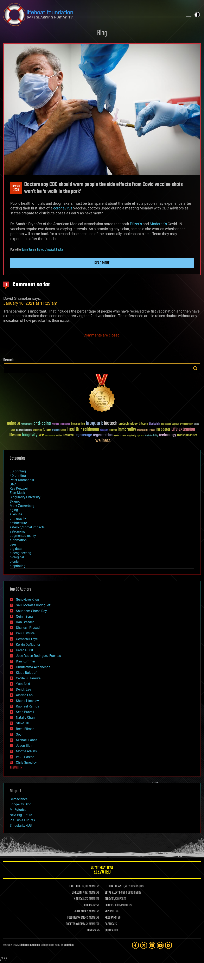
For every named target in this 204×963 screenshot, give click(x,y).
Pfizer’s (136, 224)
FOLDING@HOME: (76, 917)
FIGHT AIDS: (80, 911)
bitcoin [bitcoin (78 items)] (143, 424)
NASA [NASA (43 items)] (41, 435)
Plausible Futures (22, 820)
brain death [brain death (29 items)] (166, 424)
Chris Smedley (26, 762)
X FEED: (78, 899)
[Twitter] (143, 945)
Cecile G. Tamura (28, 678)
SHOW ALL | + (16, 768)
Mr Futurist (18, 810)
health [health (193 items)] (73, 429)
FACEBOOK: (75, 886)
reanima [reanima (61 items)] (68, 435)
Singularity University (25, 497)
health (59, 249)
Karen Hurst (24, 650)
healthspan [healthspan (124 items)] (90, 429)
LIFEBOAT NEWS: (113, 886)
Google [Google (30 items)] (63, 430)
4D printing (18, 476)
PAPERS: (109, 924)
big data (16, 549)
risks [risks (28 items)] (124, 435)
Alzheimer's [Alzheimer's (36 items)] (26, 424)
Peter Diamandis (22, 480)
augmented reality (23, 536)
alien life (16, 514)
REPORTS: (110, 911)
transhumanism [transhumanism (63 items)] (187, 435)
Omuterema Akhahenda (33, 667)
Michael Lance (26, 740)
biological (17, 557)
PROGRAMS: (111, 917)
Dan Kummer (25, 661)
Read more (102, 263)
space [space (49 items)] (140, 435)
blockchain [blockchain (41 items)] (154, 424)
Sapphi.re (69, 945)
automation (18, 540)
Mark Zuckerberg (22, 506)
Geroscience (18, 799)
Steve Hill (23, 723)
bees (13, 544)
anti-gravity (18, 519)
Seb (18, 734)
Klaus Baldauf (26, 673)
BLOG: (108, 899)
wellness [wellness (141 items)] (102, 440)
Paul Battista (25, 633)
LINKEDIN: (77, 892)
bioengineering (20, 553)
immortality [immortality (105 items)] (127, 429)
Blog (102, 33)
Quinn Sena (27, 249)
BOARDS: (109, 905)
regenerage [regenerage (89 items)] (83, 435)
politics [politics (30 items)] (59, 435)
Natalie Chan (25, 717)
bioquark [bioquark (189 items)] (94, 423)
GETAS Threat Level (102, 870)
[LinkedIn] (152, 945)
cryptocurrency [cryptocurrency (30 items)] (186, 424)
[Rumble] (168, 945)
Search (195, 368)
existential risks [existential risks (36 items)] (24, 430)
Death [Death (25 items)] (13, 430)
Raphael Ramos (27, 706)
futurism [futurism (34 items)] (55, 430)
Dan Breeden (25, 622)
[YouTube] (160, 945)
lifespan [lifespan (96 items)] (15, 435)
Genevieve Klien (27, 600)
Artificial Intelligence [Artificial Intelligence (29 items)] (61, 424)
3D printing (18, 471)
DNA (13, 484)
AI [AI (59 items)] (18, 424)
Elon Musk (17, 493)
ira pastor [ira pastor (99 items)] (163, 429)
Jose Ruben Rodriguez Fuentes (38, 656)
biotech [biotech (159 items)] (110, 423)
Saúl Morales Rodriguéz (33, 605)
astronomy (17, 531)
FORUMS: (91, 930)
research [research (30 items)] (117, 435)
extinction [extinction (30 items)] (37, 430)
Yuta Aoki (23, 684)
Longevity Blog (20, 804)
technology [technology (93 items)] (167, 435)
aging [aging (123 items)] (11, 423)
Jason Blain (24, 746)
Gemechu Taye (27, 639)
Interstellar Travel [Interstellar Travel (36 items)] (146, 430)
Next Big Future (21, 815)
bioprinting (17, 566)
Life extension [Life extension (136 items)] (183, 429)
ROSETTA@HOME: (75, 924)
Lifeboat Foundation (29, 945)
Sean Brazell (25, 712)
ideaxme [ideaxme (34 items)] (113, 430)
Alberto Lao (24, 695)
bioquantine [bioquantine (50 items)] (78, 424)
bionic (14, 562)
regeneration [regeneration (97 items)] (103, 435)
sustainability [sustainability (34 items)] (151, 435)
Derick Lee (23, 689)
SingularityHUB (21, 825)
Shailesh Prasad (28, 628)
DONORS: (88, 905)
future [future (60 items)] (47, 430)
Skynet (15, 501)
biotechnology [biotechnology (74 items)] (128, 424)
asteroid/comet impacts (27, 527)
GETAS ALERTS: (113, 892)
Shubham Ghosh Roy (31, 611)
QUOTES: (109, 930)
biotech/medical (46, 249)
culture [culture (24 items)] (196, 424)
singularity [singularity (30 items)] (131, 435)
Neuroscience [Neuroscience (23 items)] (50, 436)
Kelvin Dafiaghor (28, 645)
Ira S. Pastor (25, 757)
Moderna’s (158, 224)
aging (14, 510)
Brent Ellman (25, 729)
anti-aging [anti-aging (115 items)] (42, 423)
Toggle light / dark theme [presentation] (197, 14)
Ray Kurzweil (19, 488)
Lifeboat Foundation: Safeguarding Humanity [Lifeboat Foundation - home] (91, 14)
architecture (18, 523)
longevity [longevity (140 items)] (30, 435)
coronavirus (62, 208)
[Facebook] (135, 945)
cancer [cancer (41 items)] (175, 424)
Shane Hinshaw (27, 701)
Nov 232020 (16, 188)
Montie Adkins (26, 751)
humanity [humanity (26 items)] (104, 430)
